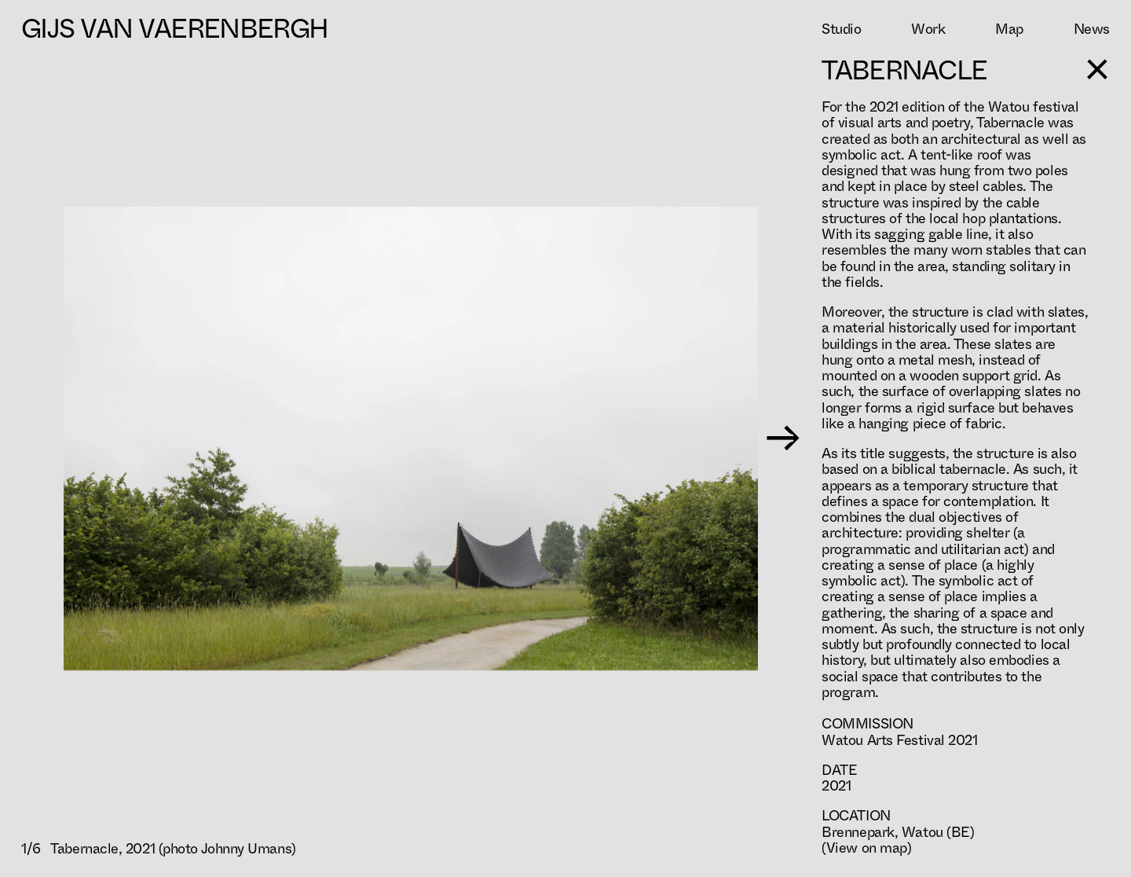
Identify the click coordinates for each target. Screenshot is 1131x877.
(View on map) (866, 848)
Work (928, 29)
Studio (841, 29)
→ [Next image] (782, 438)
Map (1009, 29)
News (1092, 29)
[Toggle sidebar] (1098, 69)
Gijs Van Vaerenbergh (174, 28)
